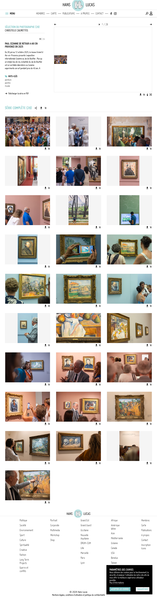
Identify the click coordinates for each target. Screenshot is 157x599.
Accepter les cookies (120, 589)
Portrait (53, 520)
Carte (54, 13)
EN (44, 39)
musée (7, 86)
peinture (8, 79)
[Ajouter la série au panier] (45, 108)
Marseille (84, 552)
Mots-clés (12, 76)
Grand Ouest (86, 525)
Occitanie (84, 530)
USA (113, 552)
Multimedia (55, 530)
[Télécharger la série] (41, 108)
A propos (85, 13)
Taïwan (114, 562)
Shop (52, 540)
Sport (22, 535)
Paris (83, 557)
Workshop (54, 535)
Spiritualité (24, 544)
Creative (23, 549)
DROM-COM (86, 543)
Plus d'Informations (116, 582)
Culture (23, 540)
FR (40, 39)
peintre (7, 83)
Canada (114, 548)
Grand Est (85, 520)
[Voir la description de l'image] (147, 94)
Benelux (114, 557)
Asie (113, 533)
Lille (82, 548)
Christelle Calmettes (16, 30)
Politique (23, 520)
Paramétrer (142, 589)
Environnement (26, 530)
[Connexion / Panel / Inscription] (151, 13)
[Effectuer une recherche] (147, 13)
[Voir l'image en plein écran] (150, 94)
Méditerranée (117, 538)
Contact (99, 13)
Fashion (23, 554)
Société (23, 525)
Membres (40, 13)
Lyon (83, 562)
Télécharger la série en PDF (18, 93)
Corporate (54, 525)
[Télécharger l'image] (140, 94)
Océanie (114, 543)
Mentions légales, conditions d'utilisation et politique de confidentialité (78, 595)
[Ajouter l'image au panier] (144, 94)
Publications (69, 13)
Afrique (114, 520)
